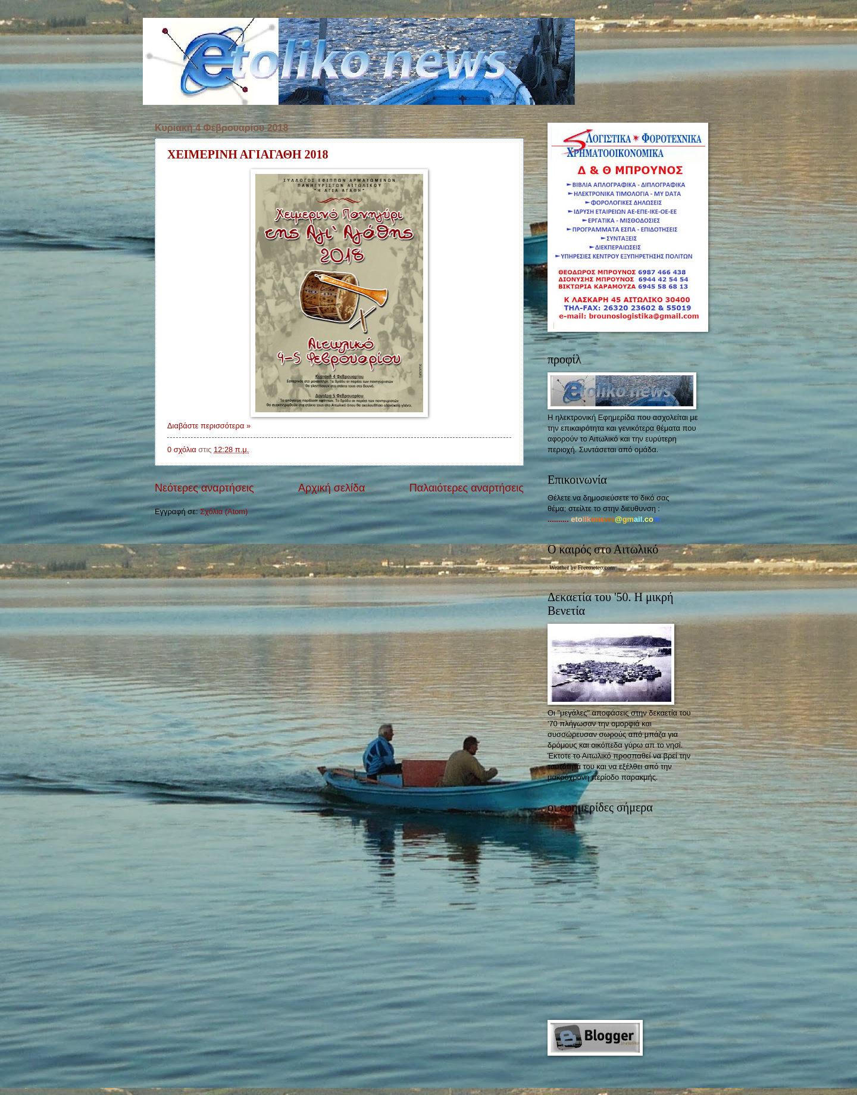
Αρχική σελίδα (331, 488)
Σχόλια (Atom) (224, 511)
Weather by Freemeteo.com (582, 567)
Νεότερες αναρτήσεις (204, 488)
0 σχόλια (181, 449)
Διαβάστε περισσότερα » (209, 425)
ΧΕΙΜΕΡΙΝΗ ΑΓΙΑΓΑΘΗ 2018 (248, 154)
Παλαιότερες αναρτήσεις (466, 488)
